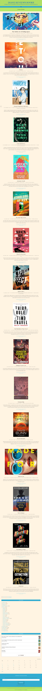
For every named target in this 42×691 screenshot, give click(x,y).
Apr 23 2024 (34, 587)
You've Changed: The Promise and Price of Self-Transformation (12, 640)
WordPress (26, 689)
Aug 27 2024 (33, 366)
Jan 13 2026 (31, 71)
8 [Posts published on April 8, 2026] (13, 664)
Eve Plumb (3, 648)
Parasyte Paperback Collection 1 (21, 106)
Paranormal (5, 620)
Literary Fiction (5, 617)
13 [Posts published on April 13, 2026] (2, 665)
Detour (21, 69)
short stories (31, 403)
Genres (3, 607)
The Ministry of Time (21, 549)
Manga (24, 108)
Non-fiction (20, 514)
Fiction (4, 611)
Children (4, 608)
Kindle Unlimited (4, 627)
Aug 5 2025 (29, 182)
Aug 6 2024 (31, 439)
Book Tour (3, 603)
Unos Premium (20, 689)
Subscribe (21, 682)
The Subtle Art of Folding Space (21, 31)
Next (10, 597)
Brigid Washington (4, 637)
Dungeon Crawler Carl (21, 365)
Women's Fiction (28, 477)
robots (33, 182)
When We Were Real (21, 254)
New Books (18, 33)
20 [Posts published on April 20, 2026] (2, 667)
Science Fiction (23, 33)
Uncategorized (4, 630)
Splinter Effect (21, 291)
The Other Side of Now (21, 217)
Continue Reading (21, 39)
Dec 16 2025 (21, 108)
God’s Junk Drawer (21, 143)
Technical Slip (21, 402)
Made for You (21, 476)
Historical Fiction (14, 292)
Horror (27, 107)
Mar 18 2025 (32, 330)
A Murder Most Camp (5, 643)
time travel (23, 145)
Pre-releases (4, 629)
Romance (21, 550)
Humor (17, 255)
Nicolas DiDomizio (4, 644)
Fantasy (19, 107)
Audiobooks (4, 602)
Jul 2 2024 (36, 477)
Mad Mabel (3, 650)
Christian (4, 609)
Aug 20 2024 (27, 403)
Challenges (4, 604)
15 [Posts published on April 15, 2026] (13, 665)
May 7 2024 (33, 550)
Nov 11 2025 (19, 145)
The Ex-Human (21, 513)
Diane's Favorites (15, 107)
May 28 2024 (33, 514)
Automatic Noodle (21, 181)
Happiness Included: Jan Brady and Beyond (8, 647)
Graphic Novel (23, 107)
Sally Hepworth (4, 651)
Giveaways (4, 626)
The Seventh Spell (21, 438)
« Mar (2, 671)
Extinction (21, 586)
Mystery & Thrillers (21, 255)
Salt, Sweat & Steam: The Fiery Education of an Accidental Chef (12, 636)
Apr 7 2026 (30, 33)
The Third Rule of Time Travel (21, 328)
